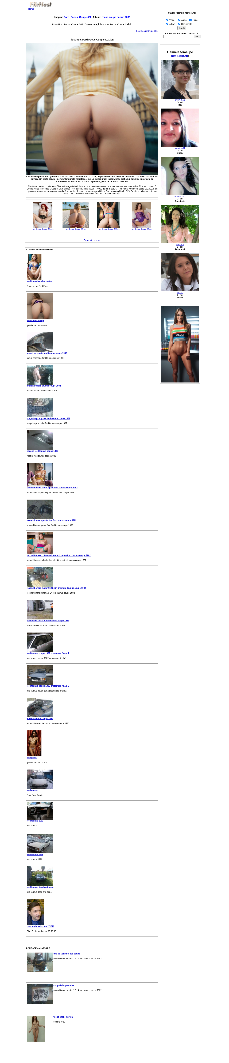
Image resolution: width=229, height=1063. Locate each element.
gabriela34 (180, 147)
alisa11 (180, 291)
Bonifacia (180, 243)
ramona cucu (180, 195)
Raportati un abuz (92, 240)
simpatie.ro (179, 56)
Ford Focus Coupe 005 (147, 31)
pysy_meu (180, 99)
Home (31, 9)
